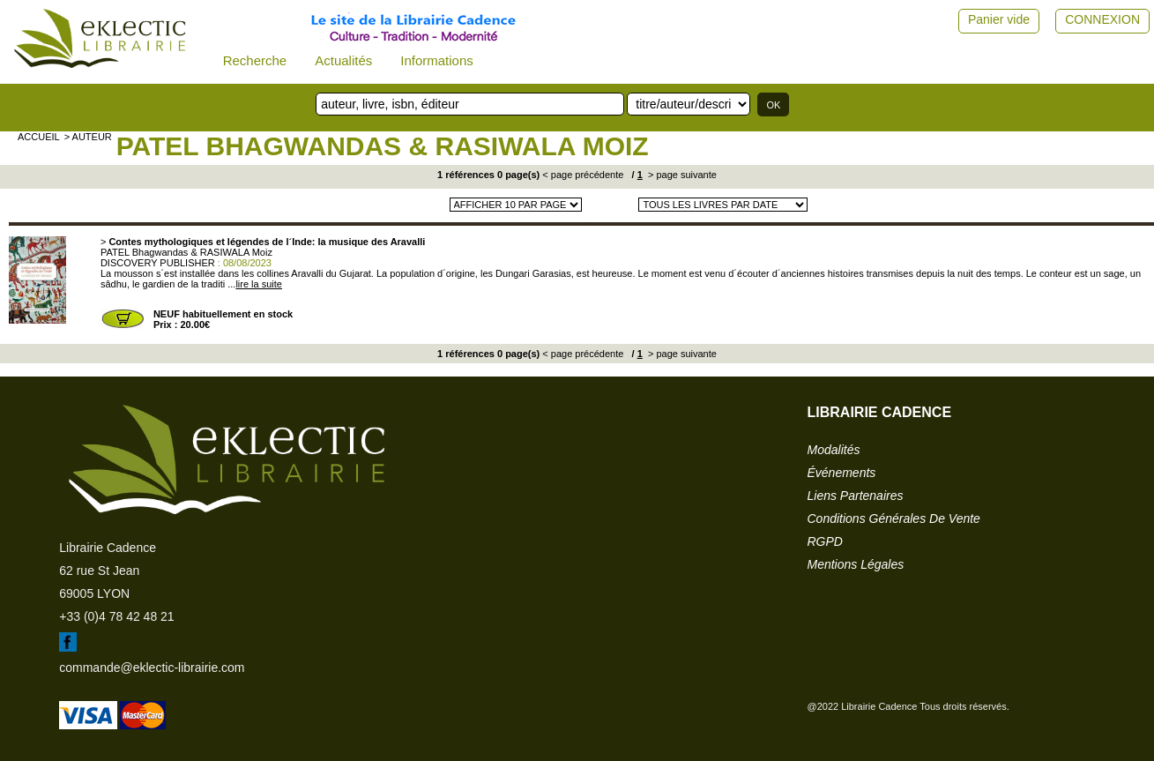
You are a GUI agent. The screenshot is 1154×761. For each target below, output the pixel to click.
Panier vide (999, 19)
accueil (39, 136)
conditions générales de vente (894, 518)
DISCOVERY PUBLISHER (158, 262)
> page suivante (681, 174)
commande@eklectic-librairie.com (151, 667)
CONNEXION (1102, 19)
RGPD (825, 541)
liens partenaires (856, 496)
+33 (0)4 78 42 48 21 (116, 616)
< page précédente (582, 174)
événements (842, 473)
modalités (834, 450)
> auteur (88, 136)
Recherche (255, 60)
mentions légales (856, 564)
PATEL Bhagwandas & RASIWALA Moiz (382, 145)
